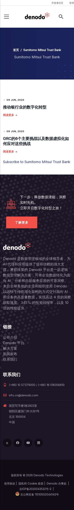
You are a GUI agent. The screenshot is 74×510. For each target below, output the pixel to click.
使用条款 (9, 483)
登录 (71, 2)
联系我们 (10, 359)
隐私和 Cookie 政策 (31, 483)
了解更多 (21, 222)
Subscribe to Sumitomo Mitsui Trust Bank (36, 162)
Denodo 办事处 (57, 483)
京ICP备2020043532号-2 (35, 489)
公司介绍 (10, 337)
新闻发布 (10, 354)
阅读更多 (8, 115)
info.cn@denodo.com (20, 395)
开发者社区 (57, 2)
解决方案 (10, 348)
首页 (16, 50)
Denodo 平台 (13, 343)
